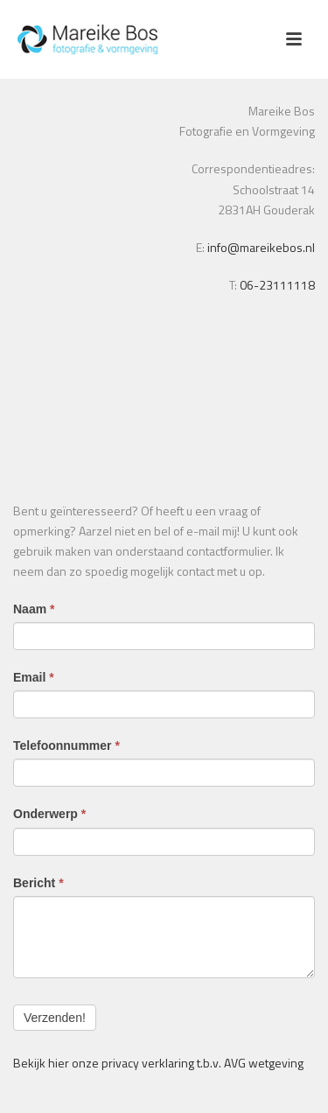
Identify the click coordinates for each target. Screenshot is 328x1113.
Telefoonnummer (66, 745)
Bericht (38, 883)
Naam (33, 609)
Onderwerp (49, 814)
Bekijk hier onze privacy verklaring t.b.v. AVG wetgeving (158, 1063)
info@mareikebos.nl (260, 247)
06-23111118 (277, 285)
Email (33, 677)
